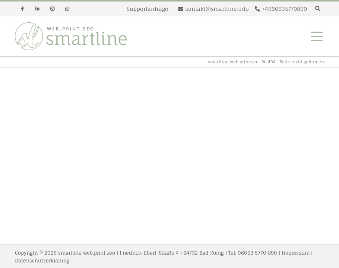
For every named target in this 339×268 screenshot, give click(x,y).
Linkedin (37, 8)
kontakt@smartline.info (217, 9)
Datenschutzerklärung (42, 261)
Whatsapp (67, 8)
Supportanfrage (147, 9)
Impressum (296, 253)
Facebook (22, 8)
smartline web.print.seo (233, 61)
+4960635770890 (284, 9)
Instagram (52, 8)
